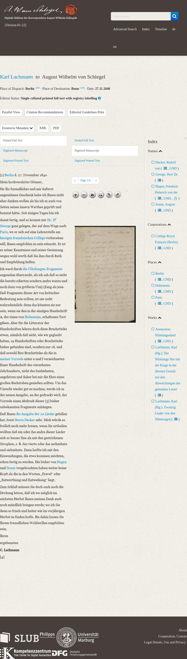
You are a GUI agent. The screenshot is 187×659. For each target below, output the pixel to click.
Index (146, 29)
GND (37, 88)
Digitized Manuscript (15, 150)
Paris (158, 297)
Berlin (159, 273)
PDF (56, 128)
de (173, 29)
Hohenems (162, 285)
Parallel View (11, 112)
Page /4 (85, 180)
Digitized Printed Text (15, 160)
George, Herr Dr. (166, 174)
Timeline (161, 29)
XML (43, 128)
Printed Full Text (13, 140)
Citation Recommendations (45, 112)
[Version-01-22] (15, 25)
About (183, 630)
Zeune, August (165, 204)
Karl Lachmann (17, 77)
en (114, 46)
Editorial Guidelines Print (87, 112)
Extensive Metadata (17, 128)
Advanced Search (125, 29)
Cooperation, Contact (172, 636)
